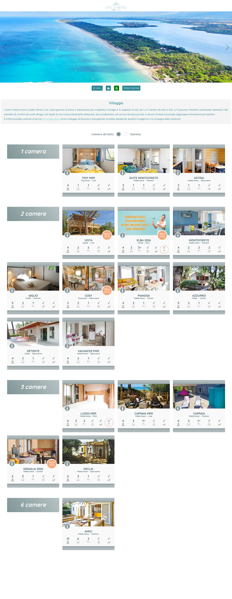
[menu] (97, 88)
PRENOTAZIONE (131, 88)
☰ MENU (97, 88)
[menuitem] (97, 88)
